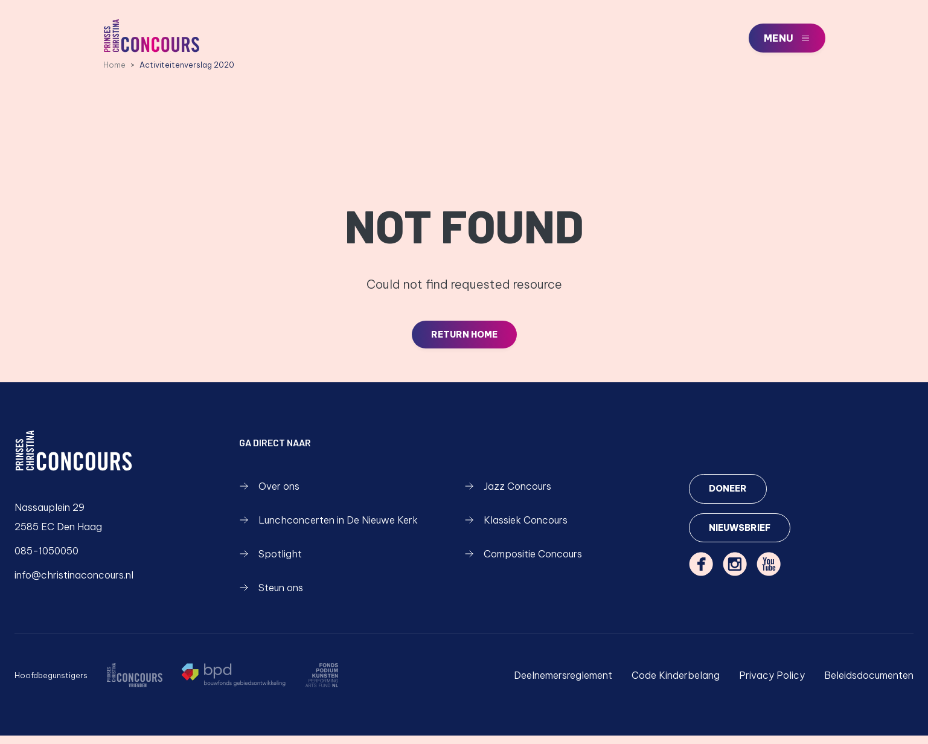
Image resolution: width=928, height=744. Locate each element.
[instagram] (735, 574)
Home (114, 72)
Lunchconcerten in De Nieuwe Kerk (328, 528)
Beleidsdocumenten (869, 684)
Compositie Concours (523, 562)
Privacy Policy (772, 684)
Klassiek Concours (516, 528)
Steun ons (271, 596)
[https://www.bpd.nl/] (234, 684)
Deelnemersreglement (563, 684)
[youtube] (769, 574)
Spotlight (270, 562)
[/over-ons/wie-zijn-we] (134, 684)
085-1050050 (46, 559)
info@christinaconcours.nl (73, 583)
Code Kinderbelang (676, 684)
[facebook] (701, 574)
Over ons (269, 495)
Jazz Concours (507, 495)
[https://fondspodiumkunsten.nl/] (321, 684)
